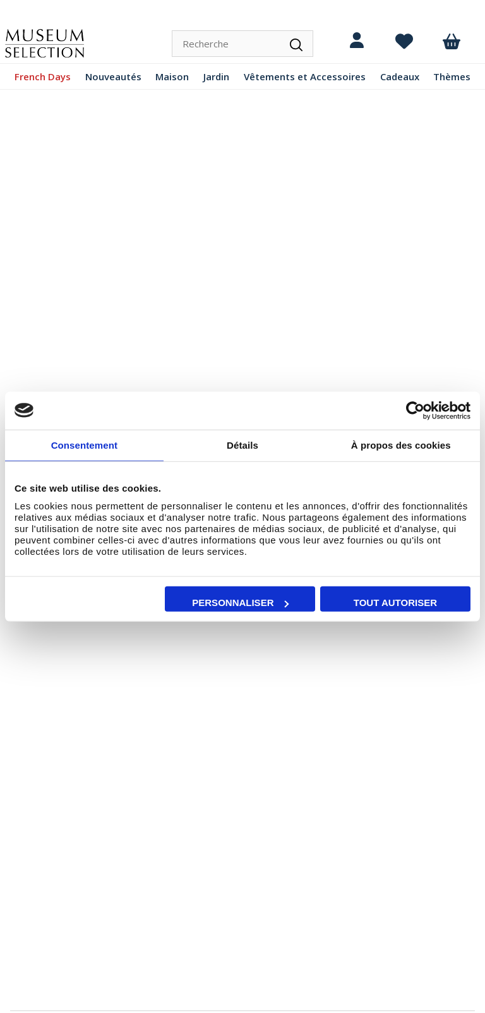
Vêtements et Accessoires (305, 76)
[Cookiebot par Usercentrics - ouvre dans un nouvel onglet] (415, 410)
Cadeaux (399, 76)
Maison (172, 76)
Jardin (216, 76)
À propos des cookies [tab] (401, 444)
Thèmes (451, 76)
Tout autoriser (395, 602)
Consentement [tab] (84, 444)
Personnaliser (240, 602)
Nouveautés (113, 76)
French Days (43, 76)
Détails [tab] (242, 444)
